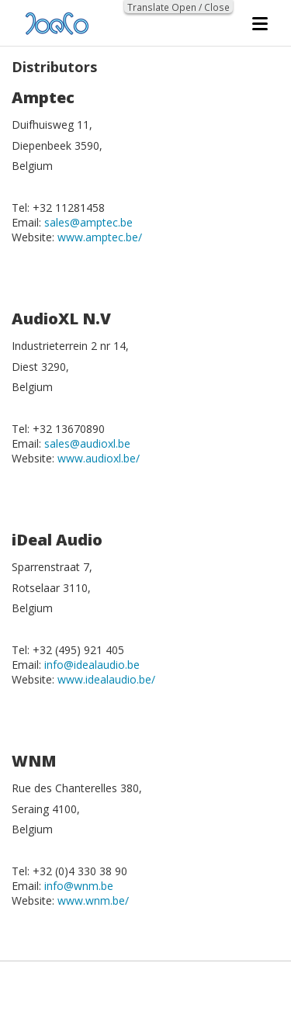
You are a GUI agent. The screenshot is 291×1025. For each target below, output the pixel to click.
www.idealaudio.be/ (106, 679)
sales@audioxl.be (87, 443)
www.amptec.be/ (99, 237)
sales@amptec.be (88, 222)
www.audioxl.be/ (98, 458)
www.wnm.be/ (93, 900)
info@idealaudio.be (92, 664)
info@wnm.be (78, 885)
